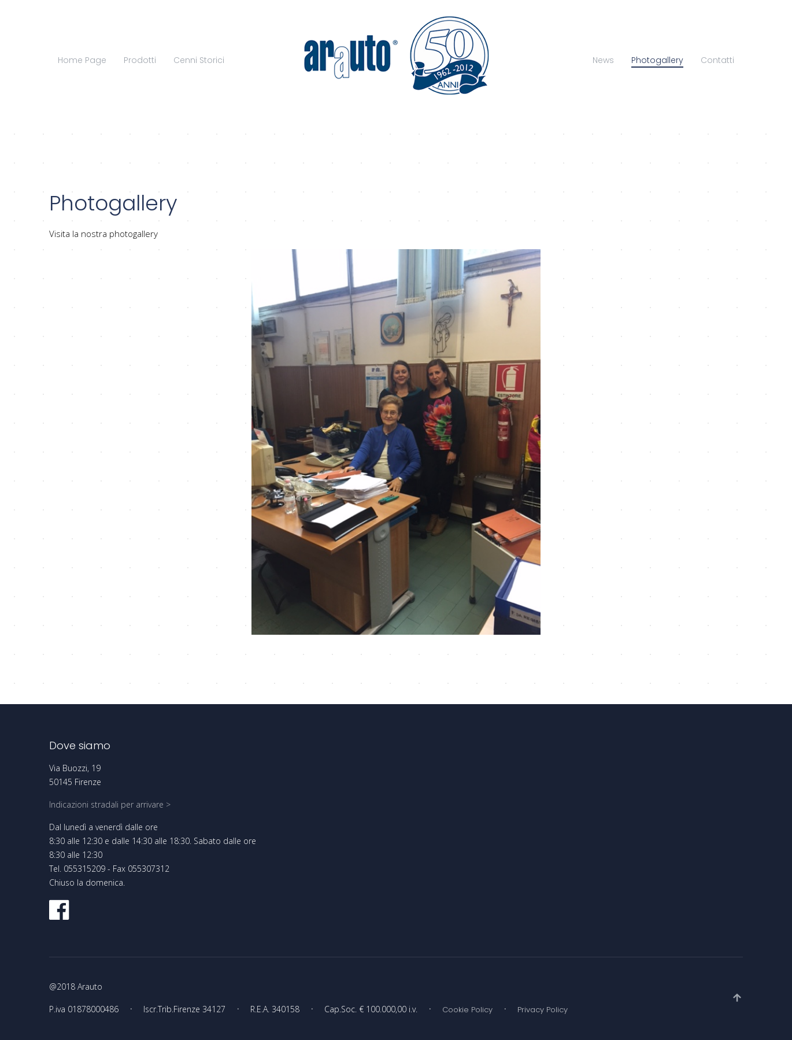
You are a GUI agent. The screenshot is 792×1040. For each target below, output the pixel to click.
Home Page (82, 60)
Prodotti (140, 60)
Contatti (717, 60)
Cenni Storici (198, 60)
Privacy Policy (542, 1009)
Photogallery (657, 60)
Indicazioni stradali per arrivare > (110, 804)
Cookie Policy (467, 1009)
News (603, 60)
